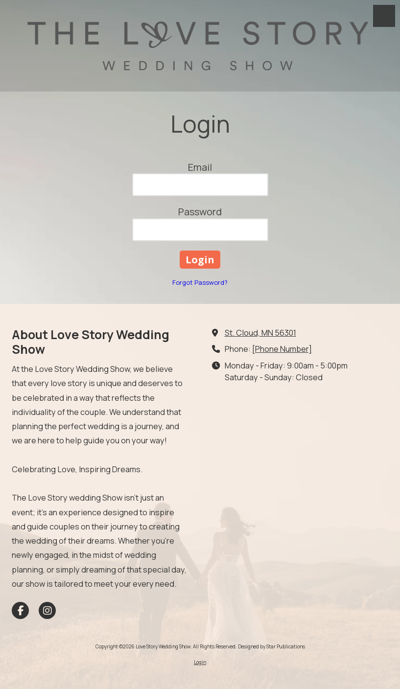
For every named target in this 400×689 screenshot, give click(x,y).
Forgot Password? (200, 282)
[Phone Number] (282, 349)
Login (200, 662)
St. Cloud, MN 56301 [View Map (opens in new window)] (260, 332)
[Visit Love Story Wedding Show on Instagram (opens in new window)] (47, 610)
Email (200, 167)
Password (200, 211)
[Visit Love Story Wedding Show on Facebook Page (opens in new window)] (20, 610)
